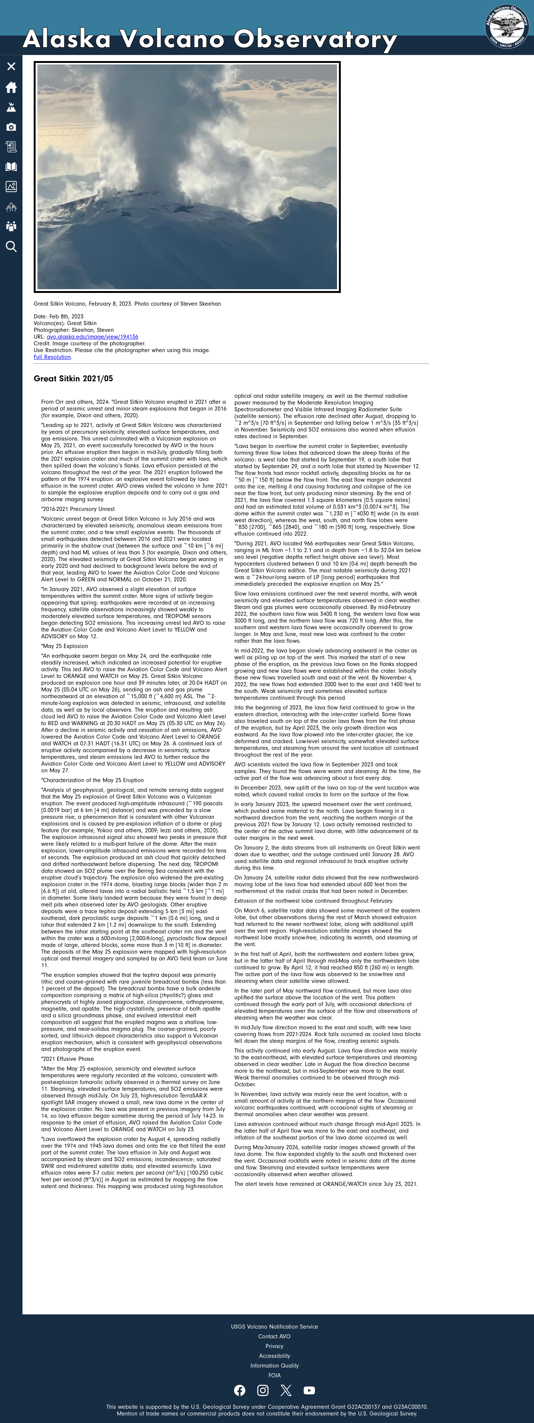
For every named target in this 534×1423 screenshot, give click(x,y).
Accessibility (274, 1356)
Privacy (274, 1346)
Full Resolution (52, 357)
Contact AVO (274, 1336)
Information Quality (275, 1365)
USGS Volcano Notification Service (274, 1326)
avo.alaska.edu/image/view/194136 (92, 336)
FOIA (274, 1375)
